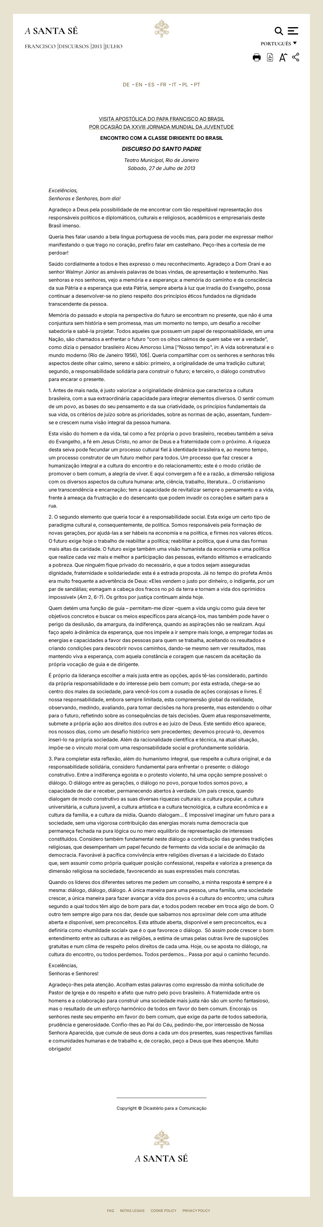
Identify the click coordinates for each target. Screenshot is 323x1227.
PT (197, 84)
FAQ (110, 1210)
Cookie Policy (163, 1210)
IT (174, 84)
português (275, 45)
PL (185, 84)
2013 (97, 46)
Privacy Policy (196, 1210)
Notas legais (132, 1210)
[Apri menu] (292, 31)
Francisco (41, 46)
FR (163, 84)
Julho (114, 46)
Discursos (74, 46)
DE (126, 84)
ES (151, 84)
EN (139, 84)
